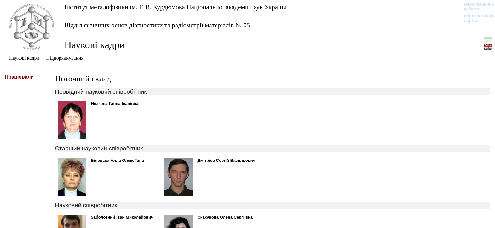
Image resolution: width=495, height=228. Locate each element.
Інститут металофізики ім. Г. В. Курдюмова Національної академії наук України (175, 6)
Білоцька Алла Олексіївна (117, 160)
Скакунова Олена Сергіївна (225, 217)
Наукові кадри (94, 44)
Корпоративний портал (476, 18)
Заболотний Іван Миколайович (122, 217)
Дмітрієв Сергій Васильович (226, 160)
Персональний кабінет (476, 6)
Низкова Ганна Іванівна (114, 103)
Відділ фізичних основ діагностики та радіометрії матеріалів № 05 (157, 25)
